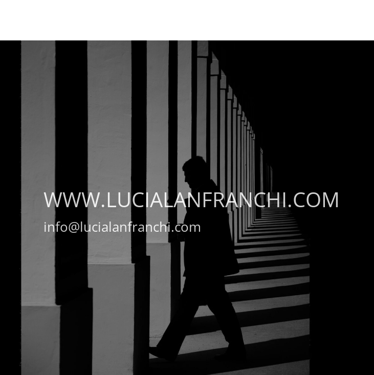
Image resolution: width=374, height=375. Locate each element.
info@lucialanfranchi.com (122, 226)
